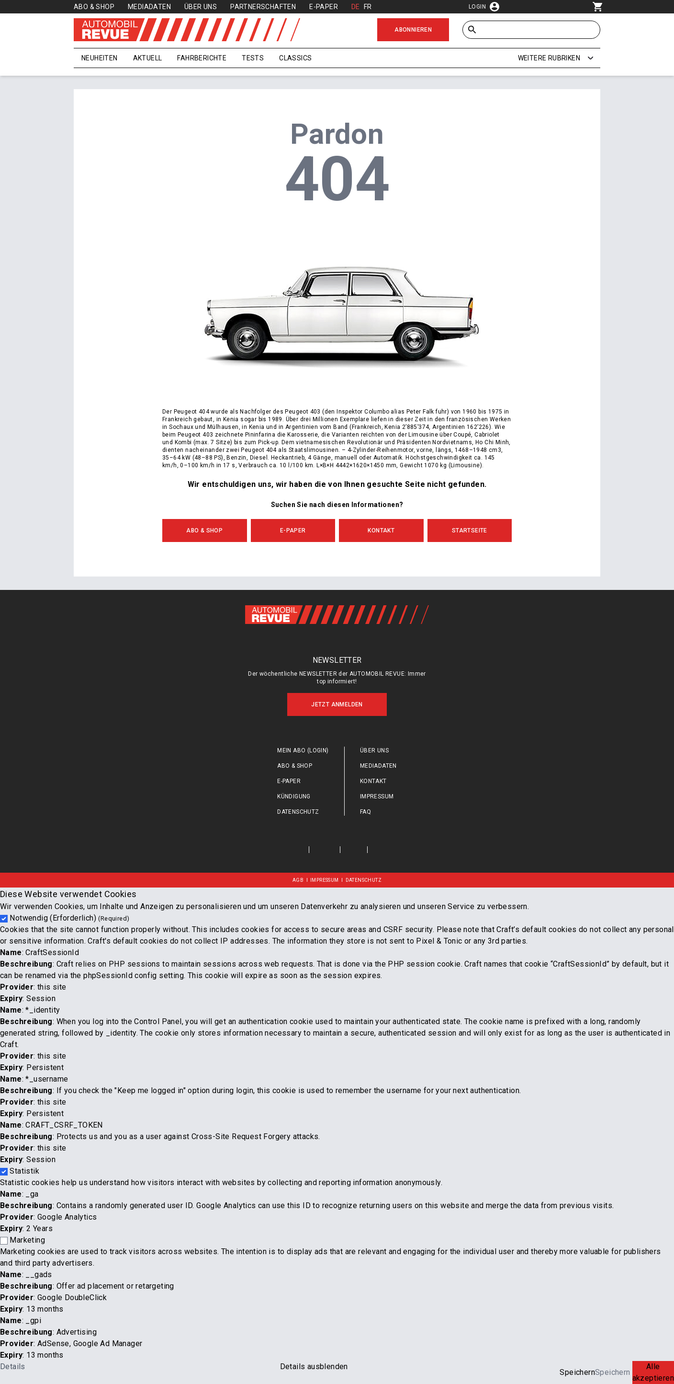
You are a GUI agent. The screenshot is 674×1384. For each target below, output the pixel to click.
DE (355, 7)
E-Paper (323, 7)
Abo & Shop (94, 7)
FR (368, 7)
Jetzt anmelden (337, 704)
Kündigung (294, 796)
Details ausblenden (314, 1366)
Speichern (577, 1372)
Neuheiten (99, 58)
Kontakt (381, 530)
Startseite (469, 530)
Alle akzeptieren (653, 1372)
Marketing (27, 1240)
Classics (295, 58)
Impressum (377, 796)
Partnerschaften (263, 7)
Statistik (24, 1171)
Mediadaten (149, 7)
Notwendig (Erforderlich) (69, 918)
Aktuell (147, 58)
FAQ (365, 811)
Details (12, 1366)
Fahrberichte (201, 58)
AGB (297, 880)
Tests (253, 58)
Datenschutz (298, 811)
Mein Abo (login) (302, 750)
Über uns (200, 7)
